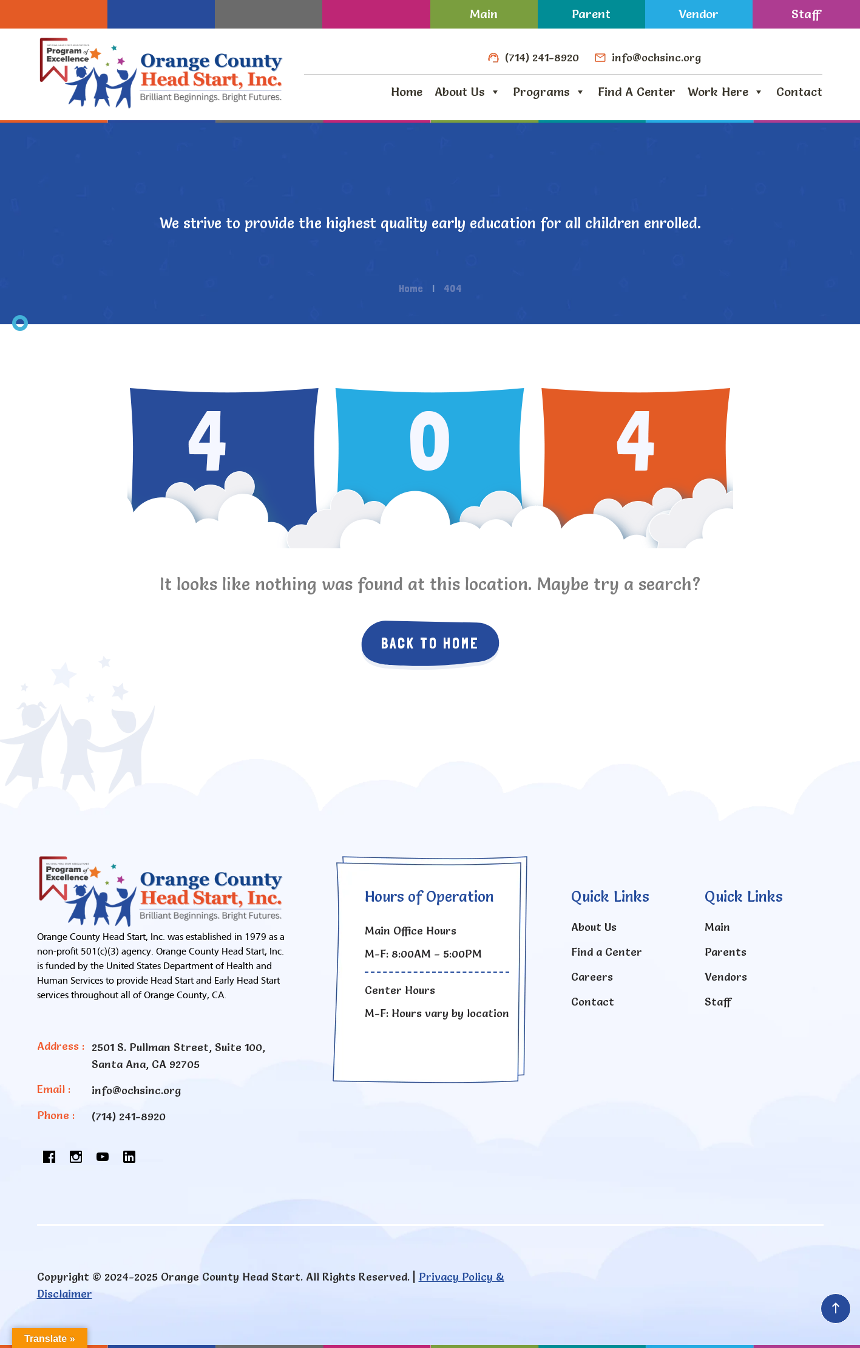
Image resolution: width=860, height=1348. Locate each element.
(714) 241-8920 (542, 57)
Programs (549, 92)
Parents (726, 952)
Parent (591, 14)
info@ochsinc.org (656, 57)
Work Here (726, 92)
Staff (806, 14)
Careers (592, 977)
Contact (799, 91)
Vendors (726, 977)
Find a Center (636, 91)
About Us (468, 92)
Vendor (699, 14)
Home (406, 91)
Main (484, 14)
